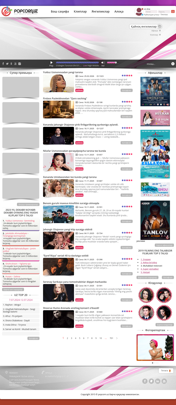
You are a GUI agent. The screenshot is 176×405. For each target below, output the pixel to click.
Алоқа (119, 11)
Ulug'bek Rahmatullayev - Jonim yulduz (19, 249)
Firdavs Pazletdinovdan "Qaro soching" (65, 98)
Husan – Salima (12, 276)
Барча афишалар (164, 245)
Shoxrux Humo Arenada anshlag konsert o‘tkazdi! (71, 308)
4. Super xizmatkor (150, 269)
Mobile (96, 65)
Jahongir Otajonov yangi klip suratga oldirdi (67, 229)
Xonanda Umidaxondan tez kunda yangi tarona (70, 177)
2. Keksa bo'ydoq (149, 262)
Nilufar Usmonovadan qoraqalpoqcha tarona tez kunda (74, 150)
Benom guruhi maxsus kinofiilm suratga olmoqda (71, 203)
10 (100, 338)
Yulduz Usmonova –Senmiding (19, 221)
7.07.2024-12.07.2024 (20, 300)
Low (85, 65)
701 (111, 338)
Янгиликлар (101, 11)
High (90, 65)
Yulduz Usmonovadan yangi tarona (63, 72)
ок (172, 11)
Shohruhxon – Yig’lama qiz (18, 264)
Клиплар (80, 11)
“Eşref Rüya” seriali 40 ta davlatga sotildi (65, 255)
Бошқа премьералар (28, 204)
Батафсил (126, 90)
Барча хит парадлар (147, 277)
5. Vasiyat (145, 272)
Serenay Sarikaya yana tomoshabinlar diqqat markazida (75, 281)
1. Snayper (146, 259)
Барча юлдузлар (164, 324)
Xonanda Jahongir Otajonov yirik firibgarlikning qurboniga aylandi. (80, 124)
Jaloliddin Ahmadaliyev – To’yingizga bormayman (16, 234)
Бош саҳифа (60, 11)
